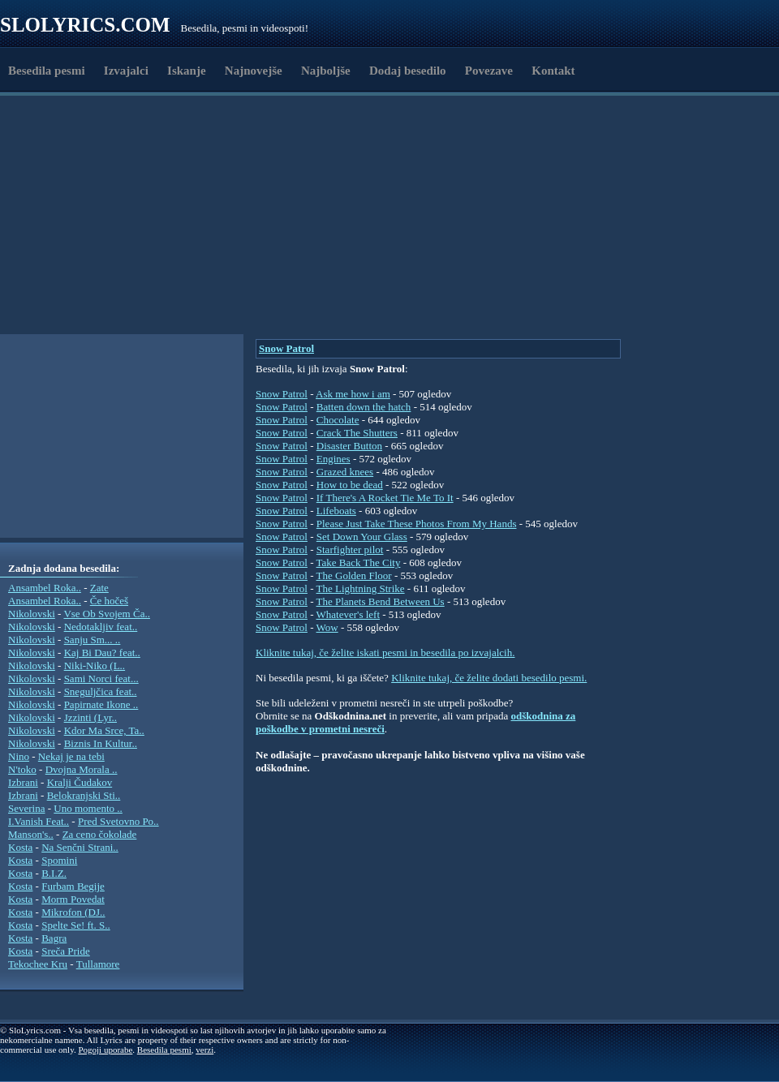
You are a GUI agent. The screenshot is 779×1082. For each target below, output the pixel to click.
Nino (18, 756)
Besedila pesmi (46, 70)
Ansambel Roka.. (44, 588)
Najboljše (326, 70)
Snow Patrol (286, 348)
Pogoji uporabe (105, 1049)
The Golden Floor (354, 575)
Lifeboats (336, 511)
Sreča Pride (65, 951)
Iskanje (186, 70)
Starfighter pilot (350, 549)
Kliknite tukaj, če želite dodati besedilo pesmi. (489, 678)
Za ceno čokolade (99, 834)
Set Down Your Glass (361, 536)
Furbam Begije (73, 886)
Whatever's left (348, 614)
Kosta (20, 847)
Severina (26, 808)
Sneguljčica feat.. (100, 691)
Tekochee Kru (37, 964)
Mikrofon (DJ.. (73, 912)
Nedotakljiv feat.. (101, 626)
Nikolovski (31, 614)
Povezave (489, 70)
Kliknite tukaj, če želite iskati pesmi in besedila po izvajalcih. (385, 652)
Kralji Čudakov (80, 782)
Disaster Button (349, 446)
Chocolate (337, 420)
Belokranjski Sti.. (84, 795)
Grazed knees (344, 472)
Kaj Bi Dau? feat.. (102, 652)
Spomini (59, 860)
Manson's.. (31, 834)
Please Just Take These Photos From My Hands (416, 523)
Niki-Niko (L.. (94, 665)
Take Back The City (358, 562)
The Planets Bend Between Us (380, 601)
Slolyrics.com (85, 25)
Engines (333, 459)
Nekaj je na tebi (71, 756)
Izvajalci (126, 70)
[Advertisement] (222, 294)
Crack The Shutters (357, 433)
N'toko (22, 769)
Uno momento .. (88, 808)
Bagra (54, 938)
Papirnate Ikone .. (101, 704)
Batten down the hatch (363, 407)
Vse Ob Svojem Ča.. (106, 614)
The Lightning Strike (360, 588)
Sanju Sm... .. (92, 639)
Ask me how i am (353, 394)
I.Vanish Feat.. (38, 821)
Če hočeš (109, 601)
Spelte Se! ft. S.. (75, 925)
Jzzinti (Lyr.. (90, 717)
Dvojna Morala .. (81, 769)
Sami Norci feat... (101, 678)
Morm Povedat (73, 899)
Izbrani (23, 782)
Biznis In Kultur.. (100, 743)
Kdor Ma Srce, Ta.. (104, 730)
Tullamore (98, 964)
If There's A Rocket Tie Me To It (385, 498)
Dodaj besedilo (407, 70)
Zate (99, 588)
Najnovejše (253, 70)
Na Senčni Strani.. (79, 847)
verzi (204, 1049)
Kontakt (553, 70)
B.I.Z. (54, 873)
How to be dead (349, 485)
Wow (327, 627)
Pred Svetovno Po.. (118, 821)
